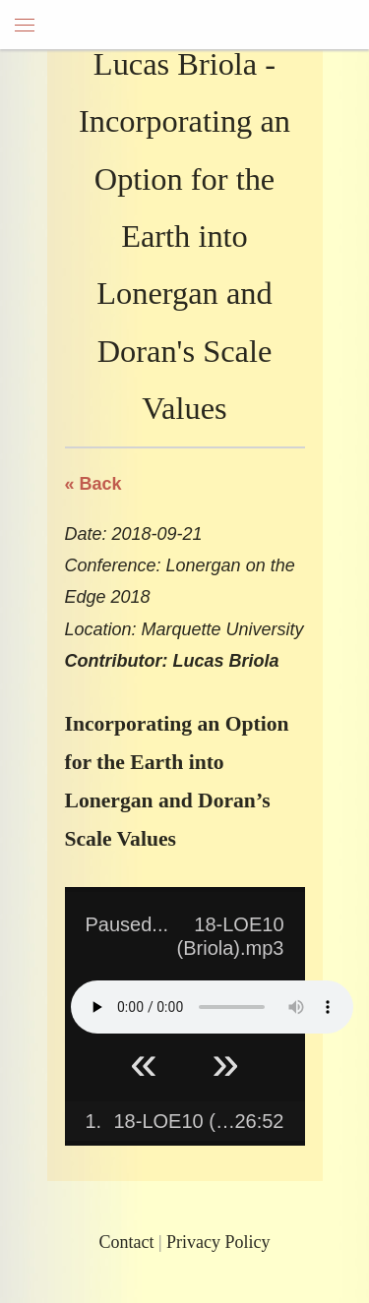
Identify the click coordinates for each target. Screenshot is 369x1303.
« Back (93, 484)
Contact (126, 1242)
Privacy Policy (218, 1242)
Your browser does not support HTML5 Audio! (212, 1007)
